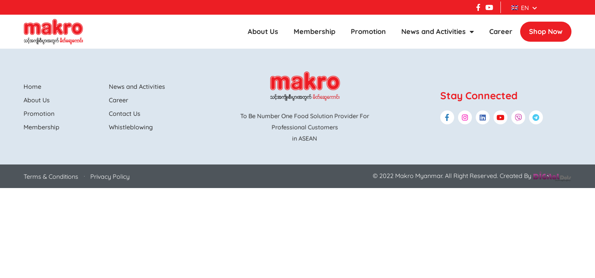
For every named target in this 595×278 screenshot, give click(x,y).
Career (500, 31)
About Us (263, 31)
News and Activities (437, 31)
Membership (314, 31)
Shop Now (546, 31)
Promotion (368, 31)
